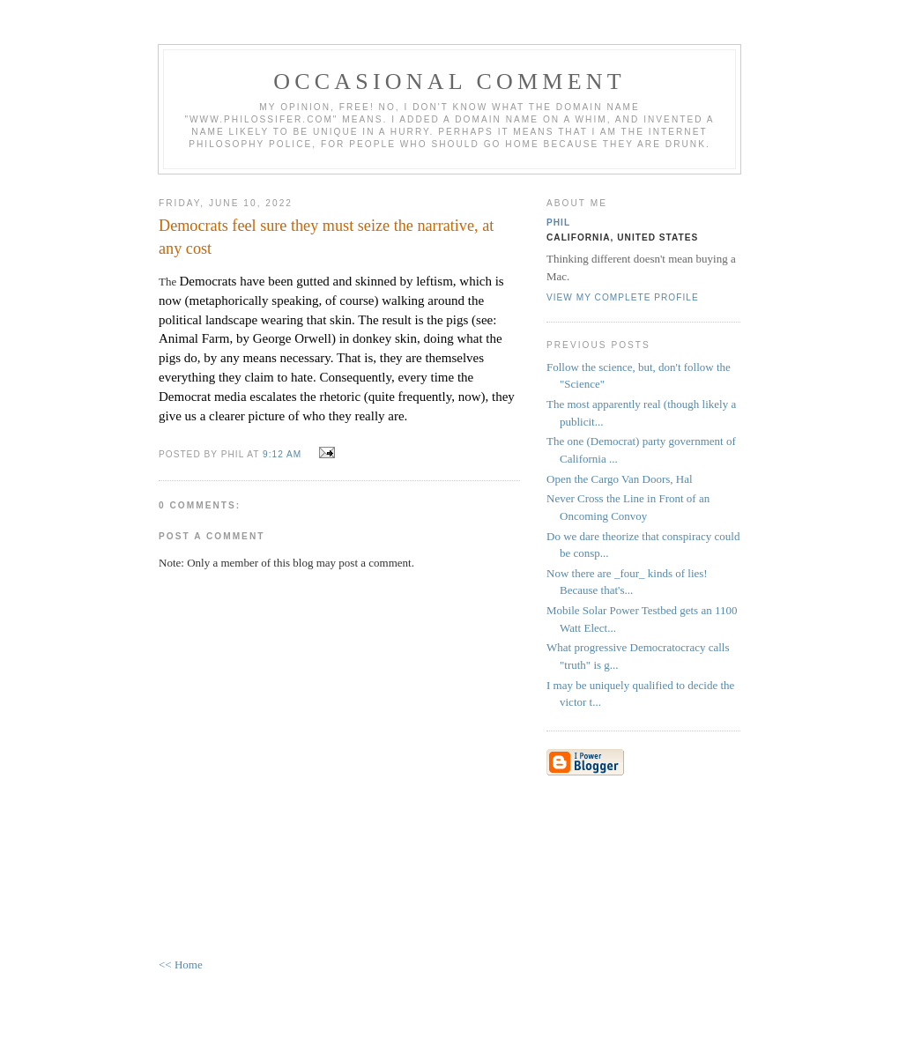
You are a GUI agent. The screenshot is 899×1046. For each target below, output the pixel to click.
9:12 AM (282, 454)
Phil (558, 222)
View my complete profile (622, 297)
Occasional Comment (449, 81)
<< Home (181, 964)
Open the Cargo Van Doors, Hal (619, 479)
